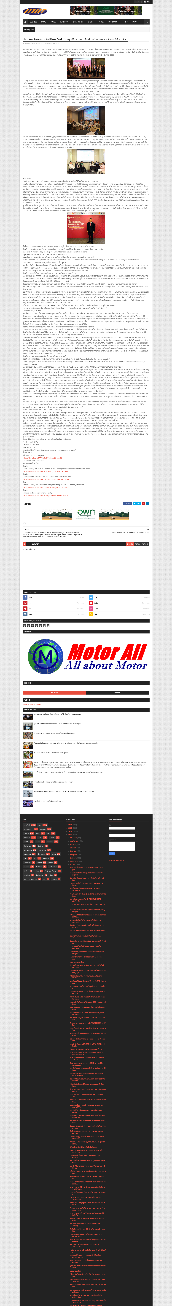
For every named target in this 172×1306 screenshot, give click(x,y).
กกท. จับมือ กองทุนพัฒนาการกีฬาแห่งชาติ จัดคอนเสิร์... (88, 1075)
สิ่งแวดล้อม (41, 737)
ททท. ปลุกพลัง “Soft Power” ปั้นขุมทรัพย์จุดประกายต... (87, 890)
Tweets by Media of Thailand (120, 120)
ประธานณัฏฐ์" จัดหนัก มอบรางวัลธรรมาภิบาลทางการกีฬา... (87, 1020)
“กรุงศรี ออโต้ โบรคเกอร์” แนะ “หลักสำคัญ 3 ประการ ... (86, 767)
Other (124, 21)
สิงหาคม (73, 733)
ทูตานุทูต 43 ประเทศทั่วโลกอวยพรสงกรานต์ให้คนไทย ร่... (88, 1149)
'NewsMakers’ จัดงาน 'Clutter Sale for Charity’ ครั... (87, 1060)
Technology (64, 21)
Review (134, 21)
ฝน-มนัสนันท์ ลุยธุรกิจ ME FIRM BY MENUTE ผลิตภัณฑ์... (85, 782)
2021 (70, 1282)
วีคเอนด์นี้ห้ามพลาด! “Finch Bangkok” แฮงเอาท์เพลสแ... (87, 1044)
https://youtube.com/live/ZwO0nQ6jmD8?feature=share (46, 586)
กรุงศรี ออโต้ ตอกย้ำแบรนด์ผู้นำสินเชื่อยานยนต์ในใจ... (88, 1241)
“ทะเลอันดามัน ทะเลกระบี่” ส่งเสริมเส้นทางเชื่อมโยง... (87, 1226)
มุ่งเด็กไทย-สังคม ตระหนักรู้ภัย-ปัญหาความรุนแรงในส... (88, 911)
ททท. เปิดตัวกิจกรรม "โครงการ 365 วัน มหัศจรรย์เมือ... (88, 885)
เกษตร (38, 724)
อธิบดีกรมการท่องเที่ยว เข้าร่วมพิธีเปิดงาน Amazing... (85, 1107)
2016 (70, 1295)
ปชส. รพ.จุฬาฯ (75, 1153)
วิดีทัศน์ (26, 753)
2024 (70, 714)
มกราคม (73, 1274)
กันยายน (73, 730)
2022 (70, 1278)
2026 (70, 707)
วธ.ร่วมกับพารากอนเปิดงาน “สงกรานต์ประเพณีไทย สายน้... (87, 1163)
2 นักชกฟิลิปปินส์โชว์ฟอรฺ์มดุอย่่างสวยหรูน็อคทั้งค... (87, 869)
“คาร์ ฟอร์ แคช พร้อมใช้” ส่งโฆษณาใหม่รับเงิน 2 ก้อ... (88, 1199)
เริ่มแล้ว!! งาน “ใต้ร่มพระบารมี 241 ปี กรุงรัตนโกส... (86, 978)
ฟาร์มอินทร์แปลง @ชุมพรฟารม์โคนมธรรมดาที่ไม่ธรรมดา (134, 214)
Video (51, 758)
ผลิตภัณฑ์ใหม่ (28, 712)
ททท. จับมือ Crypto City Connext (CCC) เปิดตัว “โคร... (86, 1236)
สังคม (38, 716)
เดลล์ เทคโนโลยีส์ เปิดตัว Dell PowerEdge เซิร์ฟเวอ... (85, 1039)
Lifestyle (100, 21)
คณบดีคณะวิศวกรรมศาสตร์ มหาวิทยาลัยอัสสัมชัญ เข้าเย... (86, 1178)
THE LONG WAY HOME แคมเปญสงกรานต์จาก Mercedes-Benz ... (86, 1189)
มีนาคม (73, 1267)
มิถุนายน (73, 740)
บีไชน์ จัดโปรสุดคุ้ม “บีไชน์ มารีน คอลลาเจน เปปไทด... (88, 1157)
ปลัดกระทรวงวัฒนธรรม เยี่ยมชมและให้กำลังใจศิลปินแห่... (87, 875)
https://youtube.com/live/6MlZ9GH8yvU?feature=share (45, 578)
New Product (113, 21)
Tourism (53, 21)
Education (46, 741)
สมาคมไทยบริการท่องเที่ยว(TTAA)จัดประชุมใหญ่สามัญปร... (87, 793)
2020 (70, 1285)
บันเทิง (40, 720)
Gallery (37, 753)
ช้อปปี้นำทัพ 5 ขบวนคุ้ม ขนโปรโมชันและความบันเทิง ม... (87, 808)
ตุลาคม (73, 727)
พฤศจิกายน (74, 723)
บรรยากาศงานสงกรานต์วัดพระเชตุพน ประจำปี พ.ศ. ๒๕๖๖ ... (87, 1117)
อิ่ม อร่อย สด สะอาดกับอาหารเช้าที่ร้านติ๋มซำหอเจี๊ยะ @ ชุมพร (135, 150)
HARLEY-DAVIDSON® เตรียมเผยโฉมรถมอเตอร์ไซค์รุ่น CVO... (88, 798)
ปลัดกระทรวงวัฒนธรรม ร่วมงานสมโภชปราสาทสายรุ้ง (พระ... (87, 854)
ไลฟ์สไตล (39, 749)
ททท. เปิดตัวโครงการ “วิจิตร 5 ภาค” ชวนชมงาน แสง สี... (88, 1065)
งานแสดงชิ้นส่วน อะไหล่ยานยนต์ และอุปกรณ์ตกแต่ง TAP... (86, 988)
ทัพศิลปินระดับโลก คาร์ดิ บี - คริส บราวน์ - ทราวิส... (87, 1112)
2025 (70, 710)
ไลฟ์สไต (54, 762)
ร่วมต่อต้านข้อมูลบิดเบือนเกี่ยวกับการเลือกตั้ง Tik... (86, 819)
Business (33, 21)
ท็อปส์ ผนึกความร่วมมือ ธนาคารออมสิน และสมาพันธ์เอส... (87, 1262)
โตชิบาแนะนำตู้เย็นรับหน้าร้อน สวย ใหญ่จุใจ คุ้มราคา (87, 1205)
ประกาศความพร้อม (77, 844)
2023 (70, 717)
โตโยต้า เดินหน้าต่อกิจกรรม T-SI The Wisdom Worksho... (86, 1014)
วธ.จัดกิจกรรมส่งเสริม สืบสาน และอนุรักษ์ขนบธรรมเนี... (88, 1168)
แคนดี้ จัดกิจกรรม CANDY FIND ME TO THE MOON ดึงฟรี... (87, 927)
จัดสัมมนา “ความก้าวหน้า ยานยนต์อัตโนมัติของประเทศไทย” (87, 999)
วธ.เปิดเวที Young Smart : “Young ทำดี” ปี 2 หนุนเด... (88, 864)
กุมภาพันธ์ (74, 1271)
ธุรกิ (44, 762)
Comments (139, 109)
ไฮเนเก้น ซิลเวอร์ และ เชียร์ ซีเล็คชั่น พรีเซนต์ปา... (87, 761)
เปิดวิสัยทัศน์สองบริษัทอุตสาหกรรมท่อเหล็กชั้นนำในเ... (87, 967)
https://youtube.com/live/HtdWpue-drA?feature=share (45, 602)
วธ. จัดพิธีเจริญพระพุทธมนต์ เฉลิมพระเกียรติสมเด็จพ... (87, 901)
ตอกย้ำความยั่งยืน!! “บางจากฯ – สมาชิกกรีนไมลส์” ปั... (85, 772)
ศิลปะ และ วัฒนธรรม (30, 762)
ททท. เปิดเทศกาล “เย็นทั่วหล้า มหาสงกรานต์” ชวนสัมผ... (86, 1144)
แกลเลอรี (26, 749)
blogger (88, 653)
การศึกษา (50, 724)
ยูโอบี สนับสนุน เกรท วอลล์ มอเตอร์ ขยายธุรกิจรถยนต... (88, 1054)
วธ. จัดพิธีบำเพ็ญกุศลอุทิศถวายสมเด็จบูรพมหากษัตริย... (86, 993)
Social (43, 21)
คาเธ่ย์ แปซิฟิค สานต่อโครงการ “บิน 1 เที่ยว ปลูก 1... (87, 814)
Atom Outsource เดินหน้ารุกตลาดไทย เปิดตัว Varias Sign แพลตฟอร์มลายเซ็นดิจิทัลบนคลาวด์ (135, 225)
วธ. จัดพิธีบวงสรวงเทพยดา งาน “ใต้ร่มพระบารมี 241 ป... (87, 1049)
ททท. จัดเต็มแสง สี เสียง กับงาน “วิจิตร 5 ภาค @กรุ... (86, 751)
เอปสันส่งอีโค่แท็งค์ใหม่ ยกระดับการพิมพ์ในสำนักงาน (85, 829)
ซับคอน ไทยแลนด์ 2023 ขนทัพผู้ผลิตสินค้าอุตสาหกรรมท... (88, 1009)
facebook (103, 653)
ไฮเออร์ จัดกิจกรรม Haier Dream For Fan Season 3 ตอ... (87, 922)
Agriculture (27, 758)
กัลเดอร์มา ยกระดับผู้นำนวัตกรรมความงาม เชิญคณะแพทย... (87, 1091)
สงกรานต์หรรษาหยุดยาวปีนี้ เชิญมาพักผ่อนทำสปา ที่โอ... (88, 1215)
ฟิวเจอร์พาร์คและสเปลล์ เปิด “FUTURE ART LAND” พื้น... (88, 906)
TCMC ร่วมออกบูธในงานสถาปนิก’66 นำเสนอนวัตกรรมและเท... (86, 936)
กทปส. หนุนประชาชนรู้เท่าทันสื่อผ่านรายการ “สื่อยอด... (88, 777)
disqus (95, 653)
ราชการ (26, 716)
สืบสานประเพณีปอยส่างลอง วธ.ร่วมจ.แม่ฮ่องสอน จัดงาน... (88, 972)
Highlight (121, 109)
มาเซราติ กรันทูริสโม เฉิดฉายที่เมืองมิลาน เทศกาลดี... (85, 803)
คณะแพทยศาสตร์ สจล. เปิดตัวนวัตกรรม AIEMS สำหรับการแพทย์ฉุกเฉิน (135, 131)
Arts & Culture (53, 749)
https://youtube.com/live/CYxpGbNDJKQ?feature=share (46, 594)
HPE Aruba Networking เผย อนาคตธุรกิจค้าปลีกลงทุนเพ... (87, 756)
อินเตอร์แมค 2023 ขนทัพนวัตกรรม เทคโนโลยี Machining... (87, 848)
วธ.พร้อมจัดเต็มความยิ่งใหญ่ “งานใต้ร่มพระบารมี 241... (88, 983)
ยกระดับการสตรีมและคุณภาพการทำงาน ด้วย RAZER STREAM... (86, 957)
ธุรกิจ (57, 48)
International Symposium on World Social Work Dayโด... (87, 1086)
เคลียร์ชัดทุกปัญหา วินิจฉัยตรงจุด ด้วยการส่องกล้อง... (86, 840)
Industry (39, 745)
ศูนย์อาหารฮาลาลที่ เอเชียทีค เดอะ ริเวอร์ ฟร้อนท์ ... (88, 1133)
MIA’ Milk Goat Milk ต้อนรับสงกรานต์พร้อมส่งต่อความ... (87, 1257)
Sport (90, 21)
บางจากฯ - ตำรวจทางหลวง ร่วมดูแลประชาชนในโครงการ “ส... (88, 1184)
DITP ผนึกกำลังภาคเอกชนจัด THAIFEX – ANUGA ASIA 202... (87, 941)
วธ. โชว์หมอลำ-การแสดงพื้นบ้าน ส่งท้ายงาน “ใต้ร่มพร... (88, 951)
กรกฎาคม (74, 737)
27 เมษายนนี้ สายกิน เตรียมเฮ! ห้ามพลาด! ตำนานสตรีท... (88, 917)
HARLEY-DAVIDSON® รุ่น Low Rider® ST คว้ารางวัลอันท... (86, 1033)
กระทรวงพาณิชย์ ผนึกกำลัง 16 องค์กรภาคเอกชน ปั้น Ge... (87, 1004)
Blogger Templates (53, 1303)
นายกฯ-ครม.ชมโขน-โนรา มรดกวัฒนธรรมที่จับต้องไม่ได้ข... (87, 1096)
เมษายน (73, 747)
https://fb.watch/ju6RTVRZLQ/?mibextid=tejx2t (42, 564)
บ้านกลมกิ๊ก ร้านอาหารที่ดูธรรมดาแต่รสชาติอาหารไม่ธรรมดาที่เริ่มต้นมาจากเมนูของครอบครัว (135, 161)
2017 (70, 1292)
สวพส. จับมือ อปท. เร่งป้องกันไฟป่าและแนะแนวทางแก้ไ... (87, 880)
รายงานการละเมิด (116, 743)
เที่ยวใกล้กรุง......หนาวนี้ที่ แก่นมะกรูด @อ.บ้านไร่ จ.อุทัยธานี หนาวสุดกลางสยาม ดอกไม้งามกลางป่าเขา (134, 206)
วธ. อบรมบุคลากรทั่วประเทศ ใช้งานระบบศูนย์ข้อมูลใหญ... (88, 1173)
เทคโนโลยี (27, 720)
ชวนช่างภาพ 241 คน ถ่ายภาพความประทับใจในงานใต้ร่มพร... (87, 1070)
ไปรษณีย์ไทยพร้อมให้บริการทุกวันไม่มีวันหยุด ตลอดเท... (86, 1252)
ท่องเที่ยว (43, 712)
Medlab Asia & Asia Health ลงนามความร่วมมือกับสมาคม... (88, 1102)
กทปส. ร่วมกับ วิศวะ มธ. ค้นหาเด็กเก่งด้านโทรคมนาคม (85, 1081)
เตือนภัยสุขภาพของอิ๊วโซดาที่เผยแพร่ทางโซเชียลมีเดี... (87, 1210)
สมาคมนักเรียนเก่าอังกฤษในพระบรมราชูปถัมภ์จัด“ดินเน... (87, 896)
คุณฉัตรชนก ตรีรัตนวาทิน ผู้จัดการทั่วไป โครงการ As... (84, 1128)
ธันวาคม (73, 720)
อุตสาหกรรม (42, 733)
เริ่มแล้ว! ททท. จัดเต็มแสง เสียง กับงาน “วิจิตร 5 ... (87, 787)
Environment (39, 758)
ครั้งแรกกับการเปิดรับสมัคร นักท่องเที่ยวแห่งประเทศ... (86, 859)
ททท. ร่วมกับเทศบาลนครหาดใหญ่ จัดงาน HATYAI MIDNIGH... (87, 1123)
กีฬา (48, 716)
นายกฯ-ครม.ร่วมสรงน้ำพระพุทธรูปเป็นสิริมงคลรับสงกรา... (87, 1220)
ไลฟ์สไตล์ (27, 708)
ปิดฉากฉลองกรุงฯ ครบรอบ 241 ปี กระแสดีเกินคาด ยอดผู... (86, 946)
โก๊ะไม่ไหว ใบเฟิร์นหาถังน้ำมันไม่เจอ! (83, 1029)
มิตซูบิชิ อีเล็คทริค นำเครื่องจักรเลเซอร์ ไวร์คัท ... (87, 931)
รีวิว (35, 741)
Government (27, 737)
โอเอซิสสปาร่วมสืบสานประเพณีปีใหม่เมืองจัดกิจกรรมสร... (87, 962)
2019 (70, 1288)
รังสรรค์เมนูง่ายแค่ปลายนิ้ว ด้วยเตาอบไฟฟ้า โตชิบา (88, 824)
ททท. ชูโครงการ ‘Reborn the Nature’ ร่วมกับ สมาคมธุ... (86, 1231)
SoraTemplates (33, 1303)
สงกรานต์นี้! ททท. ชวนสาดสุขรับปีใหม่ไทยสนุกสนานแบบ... (85, 1138)
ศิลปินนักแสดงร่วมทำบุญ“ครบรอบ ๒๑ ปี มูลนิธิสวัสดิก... (87, 1025)
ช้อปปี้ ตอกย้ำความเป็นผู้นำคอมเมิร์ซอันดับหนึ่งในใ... (87, 1247)
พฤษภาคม (74, 743)
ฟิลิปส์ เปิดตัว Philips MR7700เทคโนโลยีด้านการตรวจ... (88, 1194)
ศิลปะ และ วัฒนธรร (51, 753)
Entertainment (78, 21)
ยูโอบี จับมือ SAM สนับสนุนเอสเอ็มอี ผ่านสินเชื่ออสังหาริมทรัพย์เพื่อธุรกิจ (135, 141)
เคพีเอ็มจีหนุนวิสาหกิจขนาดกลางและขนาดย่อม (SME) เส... (87, 835)
